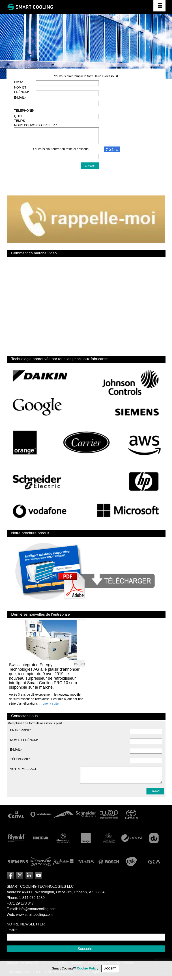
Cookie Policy (87, 968)
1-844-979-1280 (32, 898)
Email (12, 930)
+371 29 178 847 (20, 903)
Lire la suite (51, 703)
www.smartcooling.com (34, 914)
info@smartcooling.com (37, 909)
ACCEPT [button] (110, 968)
